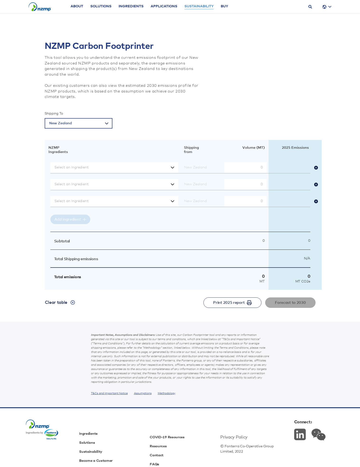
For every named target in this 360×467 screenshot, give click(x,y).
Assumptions (143, 393)
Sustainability (214, 15)
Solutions (116, 15)
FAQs (158, 449)
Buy (239, 15)
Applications (179, 15)
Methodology (166, 393)
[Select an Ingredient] (114, 167)
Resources (163, 431)
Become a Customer (110, 449)
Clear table (60, 302)
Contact (161, 440)
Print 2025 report (232, 302)
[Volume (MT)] (245, 167)
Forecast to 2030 (290, 303)
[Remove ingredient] (318, 167)
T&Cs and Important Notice (109, 393)
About (92, 15)
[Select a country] (78, 123)
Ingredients (146, 15)
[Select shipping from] (201, 167)
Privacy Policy (229, 422)
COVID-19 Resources (174, 422)
